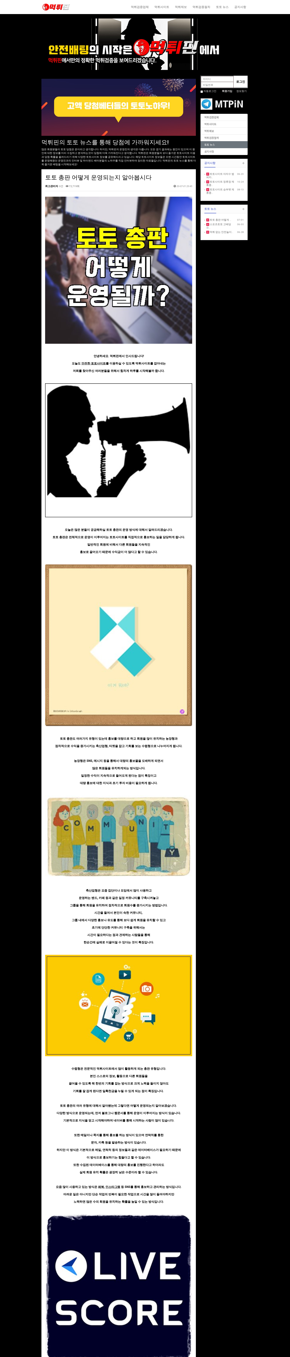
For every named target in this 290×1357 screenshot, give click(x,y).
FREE (150, 1322)
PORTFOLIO (101, 1330)
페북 (101, 883)
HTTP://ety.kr (155, 1352)
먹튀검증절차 (201, 7)
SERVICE (99, 1322)
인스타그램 (112, 883)
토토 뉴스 (222, 7)
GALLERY (153, 1326)
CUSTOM (100, 1333)
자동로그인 (209, 91)
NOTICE (152, 1318)
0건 (61, 186)
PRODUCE (100, 1326)
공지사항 (240, 7)
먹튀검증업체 (140, 7)
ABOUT (99, 1318)
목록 (185, 1229)
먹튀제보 (181, 7)
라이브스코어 (112, 1006)
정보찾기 (241, 91)
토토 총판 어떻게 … (220, 219)
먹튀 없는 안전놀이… (221, 232)
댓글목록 (51, 1257)
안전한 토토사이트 (93, 299)
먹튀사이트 (161, 7)
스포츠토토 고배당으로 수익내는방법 (82, 1240)
